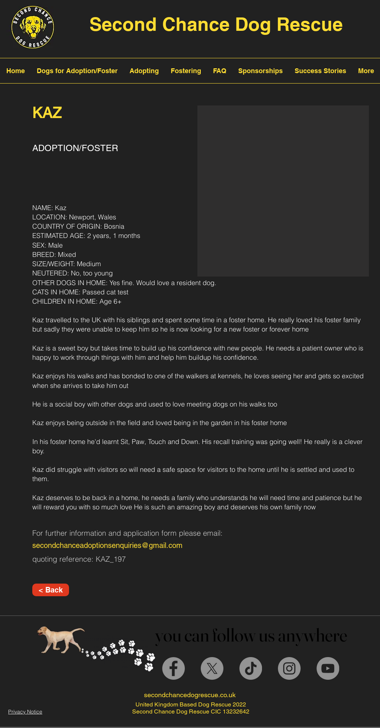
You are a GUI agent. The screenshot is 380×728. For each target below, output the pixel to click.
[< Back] (50, 590)
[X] (212, 668)
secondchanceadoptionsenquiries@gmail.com (107, 545)
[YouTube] (328, 668)
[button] (283, 191)
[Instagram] (289, 668)
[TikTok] (250, 668)
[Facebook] (173, 668)
